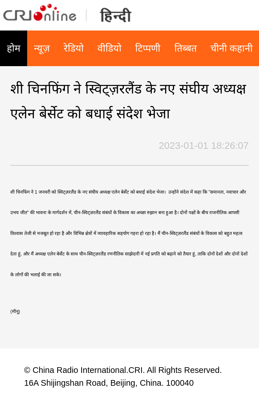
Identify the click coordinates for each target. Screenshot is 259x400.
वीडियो (109, 48)
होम (13, 48)
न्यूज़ (42, 48)
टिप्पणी (147, 48)
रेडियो (74, 48)
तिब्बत (185, 48)
